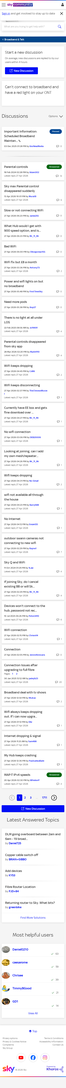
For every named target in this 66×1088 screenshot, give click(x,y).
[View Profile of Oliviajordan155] (37, 252)
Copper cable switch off (21, 855)
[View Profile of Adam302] (34, 172)
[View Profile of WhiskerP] (35, 780)
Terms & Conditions (53, 1038)
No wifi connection (17, 432)
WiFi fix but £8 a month (20, 262)
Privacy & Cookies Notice (14, 1041)
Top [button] (34, 1031)
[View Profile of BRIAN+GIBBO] (17, 859)
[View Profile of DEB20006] (35, 437)
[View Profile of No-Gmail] (33, 481)
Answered (54, 167)
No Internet (12, 519)
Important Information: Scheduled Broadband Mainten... (20, 136)
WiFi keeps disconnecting (22, 385)
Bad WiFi (10, 246)
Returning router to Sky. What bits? (30, 903)
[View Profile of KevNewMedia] (37, 146)
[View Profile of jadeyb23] (33, 678)
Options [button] (53, 116)
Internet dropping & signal (22, 736)
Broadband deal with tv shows (25, 692)
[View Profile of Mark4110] (35, 352)
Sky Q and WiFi (14, 562)
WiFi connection (15, 630)
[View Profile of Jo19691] (34, 327)
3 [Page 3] (31, 797)
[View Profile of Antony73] (35, 267)
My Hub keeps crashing (20, 755)
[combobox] (30, 26)
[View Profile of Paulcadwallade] (36, 761)
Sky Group (8, 1048)
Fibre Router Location (20, 887)
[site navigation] (4, 4)
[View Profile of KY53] (12, 875)
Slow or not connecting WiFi (23, 210)
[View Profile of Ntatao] (32, 698)
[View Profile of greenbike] (15, 907)
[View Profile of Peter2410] (34, 616)
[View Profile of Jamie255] (34, 216)
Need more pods (15, 302)
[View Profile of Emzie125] (33, 524)
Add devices (13, 871)
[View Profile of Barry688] (34, 505)
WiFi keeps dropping (18, 366)
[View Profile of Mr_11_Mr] (34, 236)
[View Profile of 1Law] (31, 568)
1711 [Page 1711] (44, 797)
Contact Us (58, 1044)
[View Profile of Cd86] (32, 371)
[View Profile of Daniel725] (15, 843)
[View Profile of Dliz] (30, 722)
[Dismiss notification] (61, 13)
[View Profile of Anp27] (33, 307)
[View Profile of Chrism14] (33, 635)
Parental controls (16, 167)
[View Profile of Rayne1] (32, 548)
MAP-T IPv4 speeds (17, 775)
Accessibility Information (51, 1041)
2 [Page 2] (25, 797)
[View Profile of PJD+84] (14, 891)
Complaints (8, 1044)
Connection (12, 649)
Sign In (62, 5)
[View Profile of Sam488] (32, 741)
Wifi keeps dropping (18, 475)
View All (33, 1013)
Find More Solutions (33, 917)
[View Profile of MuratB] (32, 196)
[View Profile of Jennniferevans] (37, 655)
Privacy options (10, 1038)
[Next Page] (54, 797)
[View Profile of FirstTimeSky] (36, 291)
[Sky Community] (20, 4)
